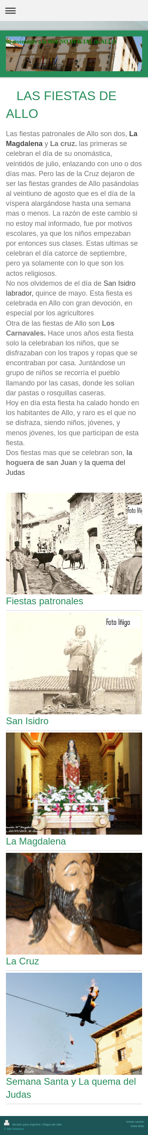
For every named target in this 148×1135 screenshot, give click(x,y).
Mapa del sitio (52, 1124)
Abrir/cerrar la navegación (74, 10)
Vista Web (137, 1126)
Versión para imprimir (22, 1124)
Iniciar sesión (135, 1122)
